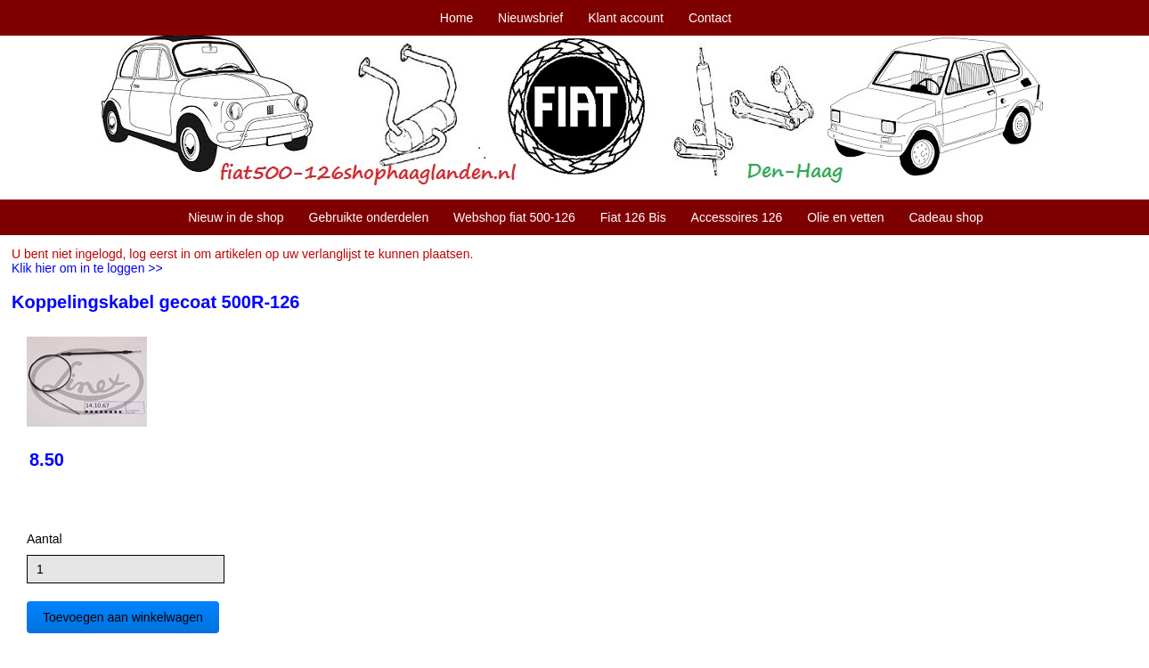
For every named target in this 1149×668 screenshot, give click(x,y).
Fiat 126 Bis (633, 217)
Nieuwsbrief (530, 18)
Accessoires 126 (737, 217)
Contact (710, 18)
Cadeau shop (945, 217)
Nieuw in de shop (235, 217)
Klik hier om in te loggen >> (87, 268)
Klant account (626, 18)
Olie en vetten (845, 217)
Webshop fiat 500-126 (514, 217)
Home (456, 18)
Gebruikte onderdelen (369, 217)
